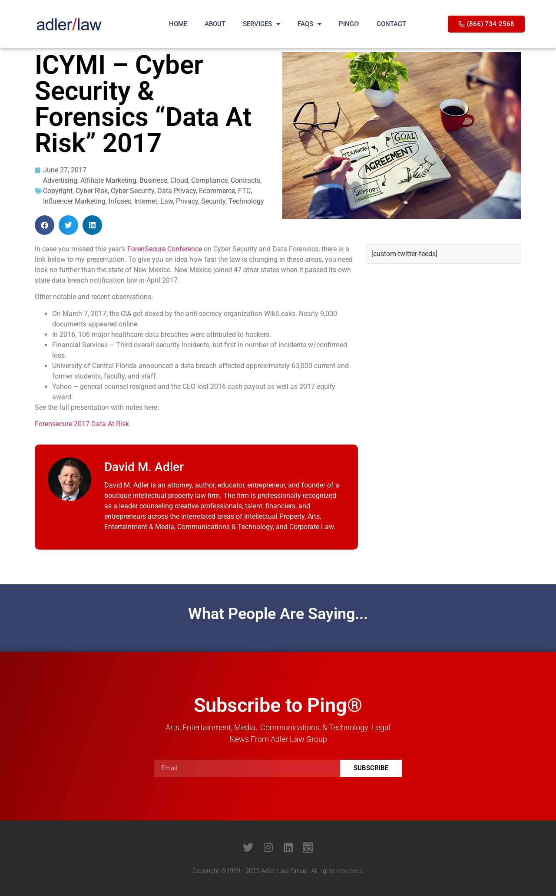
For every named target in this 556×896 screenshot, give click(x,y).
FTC (244, 191)
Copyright (58, 191)
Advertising (60, 180)
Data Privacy (176, 191)
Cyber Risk (92, 191)
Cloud (179, 180)
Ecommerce (217, 191)
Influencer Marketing (74, 201)
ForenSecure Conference (164, 249)
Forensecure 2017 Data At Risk (82, 424)
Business (153, 180)
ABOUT (215, 24)
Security (213, 201)
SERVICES (261, 24)
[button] (44, 225)
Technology (246, 201)
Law (166, 201)
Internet (145, 201)
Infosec (120, 201)
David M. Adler (144, 467)
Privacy (187, 201)
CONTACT (391, 24)
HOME (178, 24)
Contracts (245, 180)
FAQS (309, 24)
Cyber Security (132, 191)
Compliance (209, 180)
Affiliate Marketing (108, 180)
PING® (349, 24)
